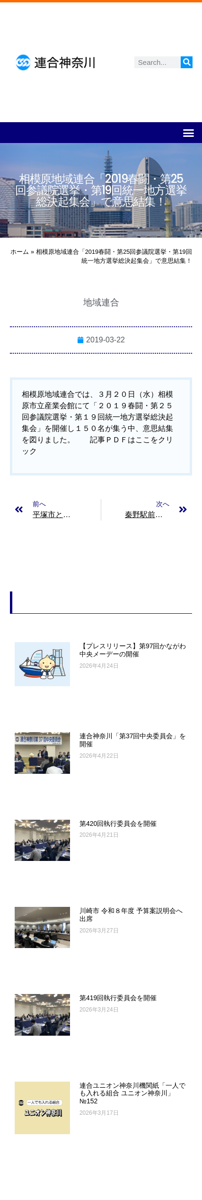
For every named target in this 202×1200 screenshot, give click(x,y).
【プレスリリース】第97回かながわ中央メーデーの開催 (132, 650)
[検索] (187, 62)
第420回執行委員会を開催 (118, 823)
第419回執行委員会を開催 (118, 998)
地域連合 (101, 302)
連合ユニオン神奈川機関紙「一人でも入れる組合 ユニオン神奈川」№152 (132, 1093)
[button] (189, 133)
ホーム (19, 251)
